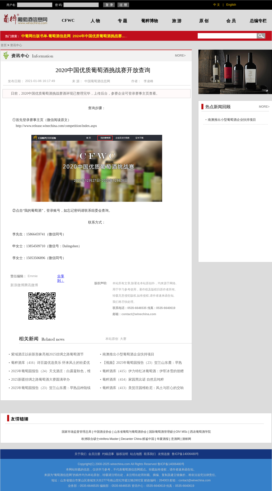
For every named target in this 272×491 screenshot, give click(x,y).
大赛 (123, 339)
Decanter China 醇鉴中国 (137, 439)
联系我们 (150, 454)
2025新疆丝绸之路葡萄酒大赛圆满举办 (40, 379)
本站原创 (111, 339)
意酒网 (175, 439)
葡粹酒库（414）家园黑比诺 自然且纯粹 (133, 379)
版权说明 (122, 454)
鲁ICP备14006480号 (185, 454)
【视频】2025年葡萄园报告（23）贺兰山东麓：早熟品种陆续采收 (142, 363)
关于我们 (80, 454)
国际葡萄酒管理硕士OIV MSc (168, 431)
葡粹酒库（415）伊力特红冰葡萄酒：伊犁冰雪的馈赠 (143, 371)
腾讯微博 (31, 285)
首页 (4, 45)
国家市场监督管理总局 (76, 431)
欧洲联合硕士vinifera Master (100, 439)
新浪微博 (17, 285)
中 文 (216, 4)
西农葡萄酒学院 (200, 431)
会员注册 (94, 454)
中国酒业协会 (103, 431)
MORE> (180, 55)
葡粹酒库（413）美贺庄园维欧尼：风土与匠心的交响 (143, 388)
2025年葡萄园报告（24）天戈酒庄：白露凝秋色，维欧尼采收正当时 (51, 371)
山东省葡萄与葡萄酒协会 (130, 431)
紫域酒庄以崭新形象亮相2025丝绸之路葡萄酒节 (47, 354)
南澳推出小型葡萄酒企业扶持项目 (128, 354)
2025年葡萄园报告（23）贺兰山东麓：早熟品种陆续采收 (51, 388)
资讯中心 (16, 45)
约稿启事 (108, 454)
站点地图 (136, 454)
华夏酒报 (163, 439)
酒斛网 (186, 439)
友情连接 (164, 454)
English (231, 4)
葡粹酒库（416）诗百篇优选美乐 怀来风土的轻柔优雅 (50, 363)
